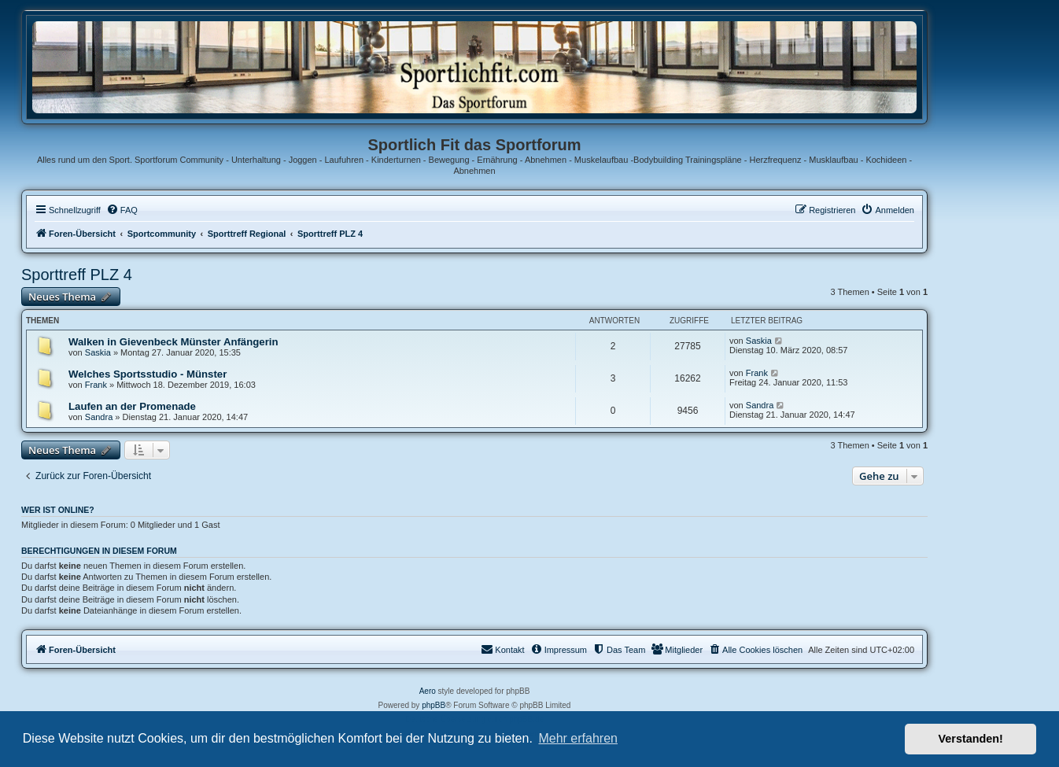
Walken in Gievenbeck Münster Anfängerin (173, 342)
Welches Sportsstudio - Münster (147, 374)
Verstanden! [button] (971, 738)
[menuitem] (122, 210)
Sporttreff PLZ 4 (76, 274)
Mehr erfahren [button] (578, 738)
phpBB (433, 705)
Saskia (98, 352)
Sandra (99, 417)
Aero (427, 691)
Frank (96, 384)
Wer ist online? (57, 509)
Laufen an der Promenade (132, 406)
